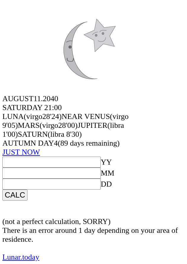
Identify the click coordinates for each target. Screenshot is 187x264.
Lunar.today (20, 257)
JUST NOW (21, 152)
